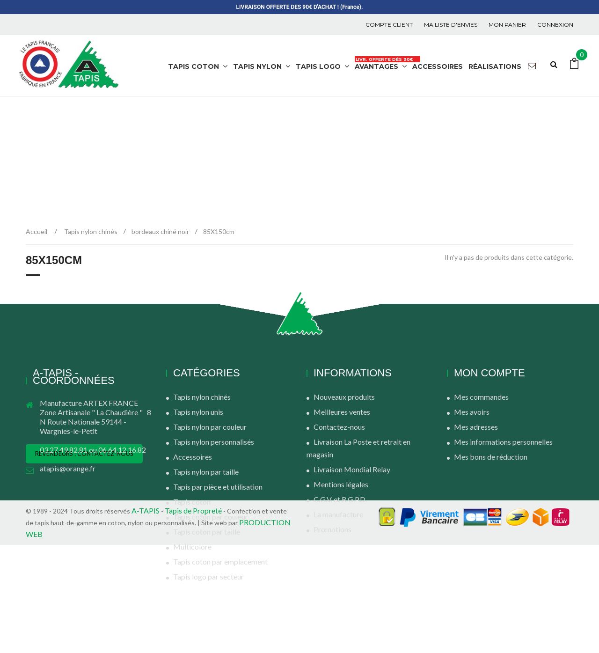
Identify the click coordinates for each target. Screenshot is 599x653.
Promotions (332, 529)
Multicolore (192, 546)
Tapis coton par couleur (210, 516)
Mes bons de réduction (490, 456)
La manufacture (338, 514)
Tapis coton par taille (206, 531)
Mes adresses (476, 426)
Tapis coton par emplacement (220, 561)
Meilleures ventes (342, 411)
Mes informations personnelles (503, 441)
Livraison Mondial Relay (352, 469)
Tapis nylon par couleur (210, 426)
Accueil (36, 231)
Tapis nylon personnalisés (213, 441)
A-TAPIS (145, 618)
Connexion (555, 24)
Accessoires (192, 456)
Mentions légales (341, 484)
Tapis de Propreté (194, 618)
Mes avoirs (471, 411)
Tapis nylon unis (198, 411)
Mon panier (507, 24)
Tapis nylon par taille (206, 471)
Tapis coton (192, 501)
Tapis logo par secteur (208, 576)
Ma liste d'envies (450, 24)
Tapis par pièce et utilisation (218, 486)
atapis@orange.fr (67, 468)
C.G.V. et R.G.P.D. (340, 499)
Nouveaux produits (344, 396)
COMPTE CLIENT (389, 24)
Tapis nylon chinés (202, 396)
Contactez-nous (339, 426)
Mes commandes (481, 396)
